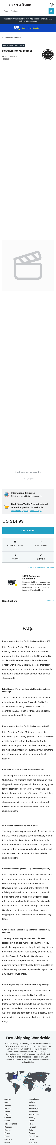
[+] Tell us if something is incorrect (40, 567)
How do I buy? (36, 511)
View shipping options (19, 511)
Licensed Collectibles (12, 38)
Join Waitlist (28, 530)
